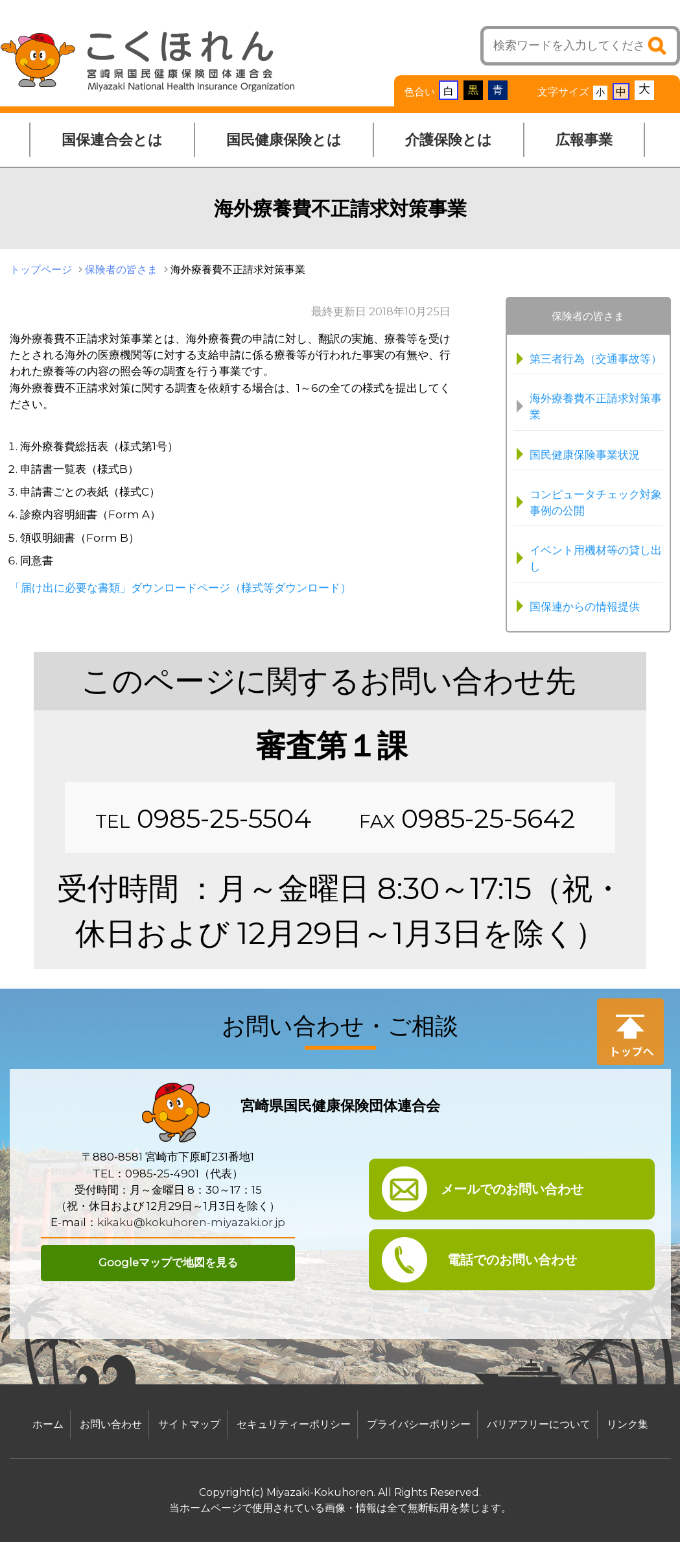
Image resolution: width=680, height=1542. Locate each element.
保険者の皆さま (121, 269)
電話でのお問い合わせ (512, 1260)
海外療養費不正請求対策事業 (596, 406)
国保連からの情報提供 (585, 606)
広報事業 (584, 140)
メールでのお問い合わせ (512, 1189)
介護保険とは (448, 140)
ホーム (48, 1424)
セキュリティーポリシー (294, 1424)
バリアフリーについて (539, 1424)
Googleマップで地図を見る (168, 1262)
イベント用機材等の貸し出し (596, 558)
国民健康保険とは (284, 140)
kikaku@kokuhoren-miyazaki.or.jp (191, 1222)
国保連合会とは (112, 140)
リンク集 (627, 1424)
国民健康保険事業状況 (585, 454)
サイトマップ (189, 1424)
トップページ (41, 269)
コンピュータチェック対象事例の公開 (596, 502)
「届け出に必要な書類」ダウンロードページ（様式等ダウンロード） (180, 587)
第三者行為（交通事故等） (596, 358)
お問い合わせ (111, 1424)
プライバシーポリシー (419, 1424)
